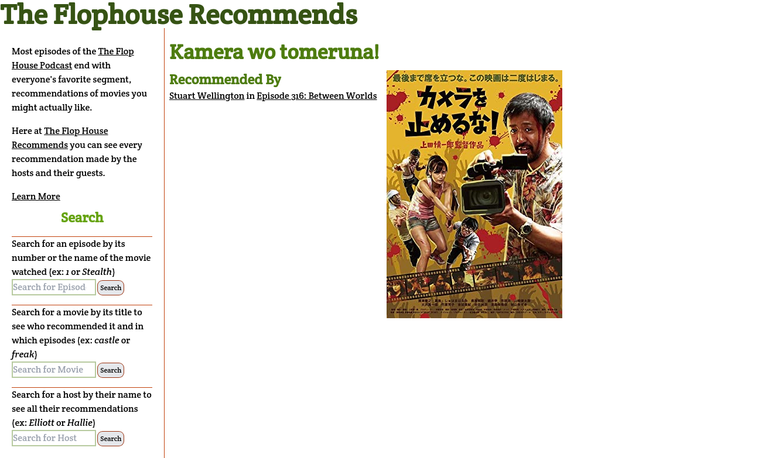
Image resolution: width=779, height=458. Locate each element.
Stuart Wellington (207, 95)
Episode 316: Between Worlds (317, 95)
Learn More (36, 196)
